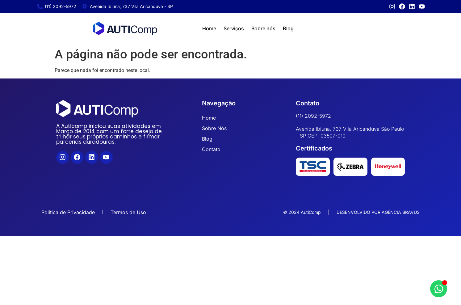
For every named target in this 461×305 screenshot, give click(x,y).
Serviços (234, 28)
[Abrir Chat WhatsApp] (438, 288)
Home (209, 28)
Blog (288, 28)
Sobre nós (263, 28)
